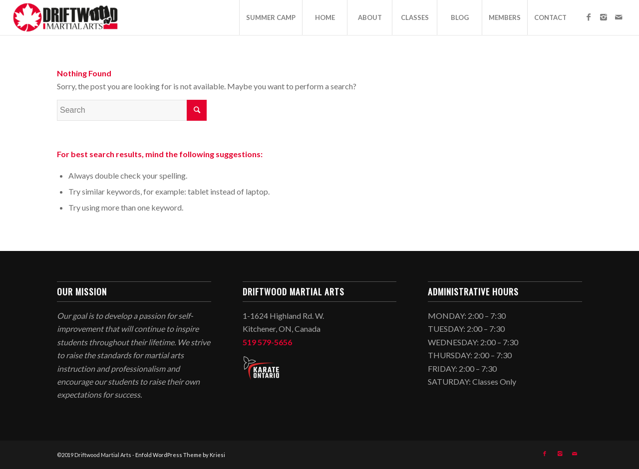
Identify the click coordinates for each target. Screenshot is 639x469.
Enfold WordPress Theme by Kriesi (180, 455)
